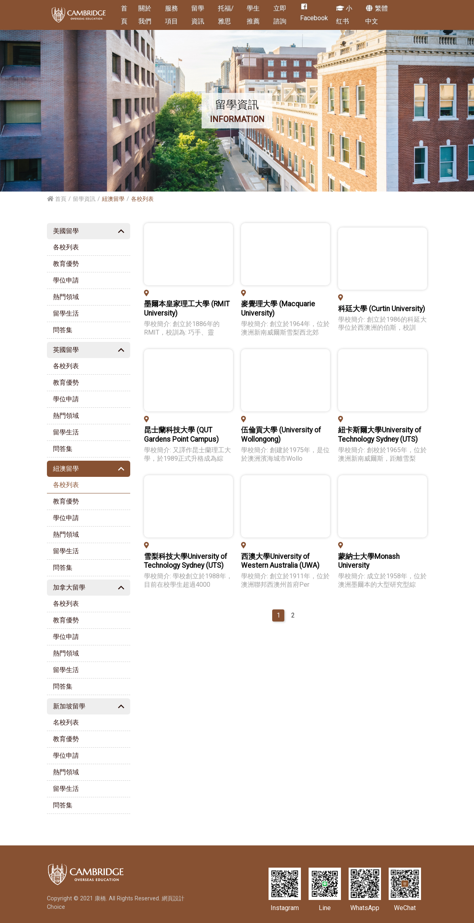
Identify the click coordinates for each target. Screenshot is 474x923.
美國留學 (66, 231)
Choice (56, 907)
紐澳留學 (66, 468)
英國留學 (66, 350)
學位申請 (66, 280)
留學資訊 (84, 199)
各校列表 (66, 247)
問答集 (62, 330)
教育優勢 (66, 264)
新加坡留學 (69, 706)
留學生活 (66, 313)
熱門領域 (66, 297)
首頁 (56, 199)
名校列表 (66, 722)
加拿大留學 (69, 587)
